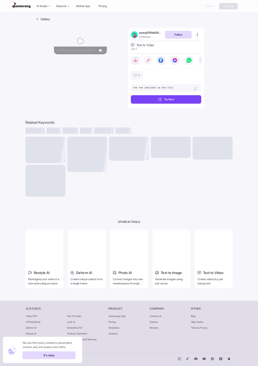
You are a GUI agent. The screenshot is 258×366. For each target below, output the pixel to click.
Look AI (71, 322)
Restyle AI (31, 333)
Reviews (154, 327)
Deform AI (31, 327)
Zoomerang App (117, 316)
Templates (113, 327)
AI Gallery (72, 345)
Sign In (210, 6)
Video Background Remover (82, 339)
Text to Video (74, 316)
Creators (112, 333)
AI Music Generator (77, 333)
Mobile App (83, 6)
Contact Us (155, 316)
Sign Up (228, 6)
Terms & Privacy (199, 327)
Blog (193, 316)
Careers (154, 322)
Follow (178, 34)
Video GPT (32, 316)
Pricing (103, 6)
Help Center (197, 322)
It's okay (49, 355)
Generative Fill (74, 327)
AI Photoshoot (33, 322)
